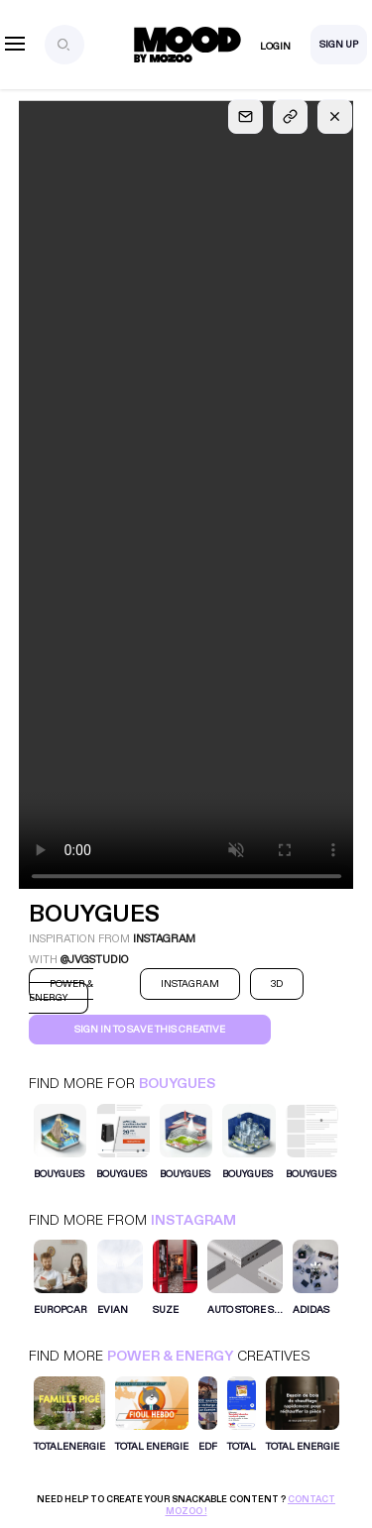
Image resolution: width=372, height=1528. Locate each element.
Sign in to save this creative (149, 1030)
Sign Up (338, 45)
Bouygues (177, 1083)
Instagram (193, 1220)
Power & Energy (170, 1356)
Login (275, 47)
